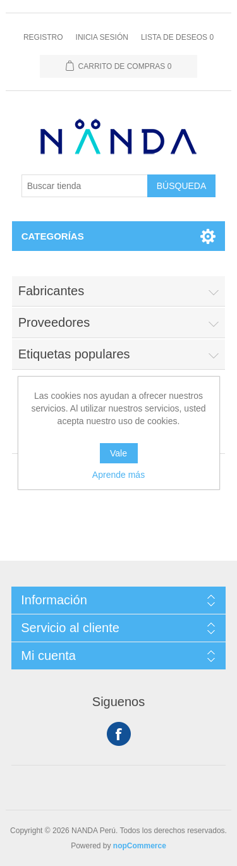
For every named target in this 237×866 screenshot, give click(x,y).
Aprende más (118, 475)
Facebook (119, 734)
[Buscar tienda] (84, 185)
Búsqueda (182, 186)
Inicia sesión (102, 37)
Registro (43, 37)
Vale (118, 453)
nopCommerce (139, 845)
